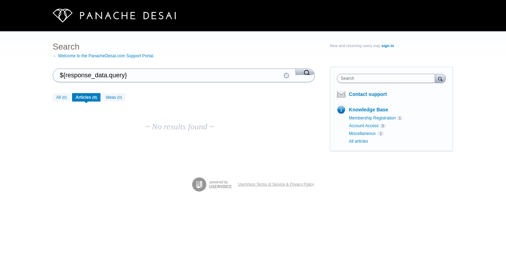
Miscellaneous (363, 133)
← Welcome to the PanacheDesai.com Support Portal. (103, 55)
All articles (358, 141)
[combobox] (387, 78)
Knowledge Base (368, 109)
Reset (286, 75)
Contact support (368, 94)
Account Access (364, 125)
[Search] (305, 72)
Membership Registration (372, 118)
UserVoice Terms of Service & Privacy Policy (276, 184)
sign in (388, 46)
